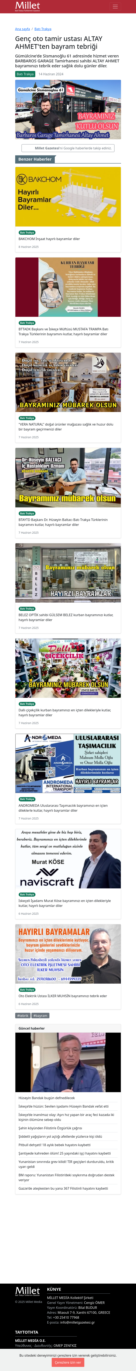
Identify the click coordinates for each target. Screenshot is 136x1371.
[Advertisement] (68, 1239)
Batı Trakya (42, 29)
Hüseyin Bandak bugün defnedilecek (47, 1098)
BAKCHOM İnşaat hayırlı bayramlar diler (49, 239)
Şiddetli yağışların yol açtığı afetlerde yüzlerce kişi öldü (60, 1136)
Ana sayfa (22, 29)
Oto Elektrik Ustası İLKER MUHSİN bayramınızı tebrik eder (63, 996)
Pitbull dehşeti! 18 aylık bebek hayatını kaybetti (55, 1145)
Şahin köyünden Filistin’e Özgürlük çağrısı (50, 1128)
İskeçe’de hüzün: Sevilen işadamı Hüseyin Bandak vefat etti (64, 1106)
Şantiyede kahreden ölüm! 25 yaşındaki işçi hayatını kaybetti (65, 1153)
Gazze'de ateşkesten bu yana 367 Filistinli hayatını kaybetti (63, 1188)
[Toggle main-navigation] (115, 6)
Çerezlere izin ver (68, 1362)
